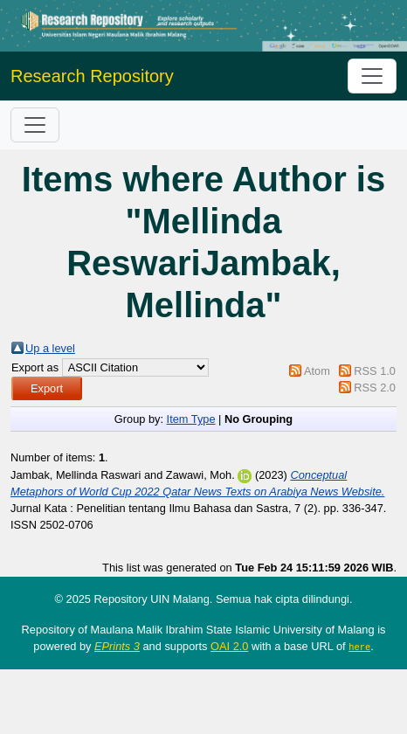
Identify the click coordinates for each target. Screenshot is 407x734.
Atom (317, 370)
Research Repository (92, 76)
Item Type (191, 419)
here (359, 647)
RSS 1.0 (375, 370)
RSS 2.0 (375, 387)
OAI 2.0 (229, 646)
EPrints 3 (117, 646)
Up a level (50, 348)
